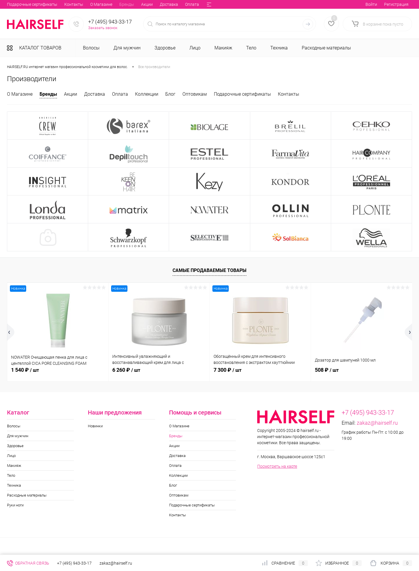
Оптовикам (177, 4)
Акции (64, 4)
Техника (14, 485)
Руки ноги (15, 505)
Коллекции (133, 4)
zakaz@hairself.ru (377, 423)
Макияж (14, 465)
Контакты (288, 94)
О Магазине (18, 4)
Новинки (95, 426)
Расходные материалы (27, 495)
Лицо (11, 455)
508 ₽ (327, 370)
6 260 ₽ (126, 370)
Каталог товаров (39, 48)
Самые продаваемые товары (209, 270)
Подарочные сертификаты (242, 94)
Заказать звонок (103, 28)
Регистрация (396, 4)
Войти (371, 4)
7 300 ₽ (228, 370)
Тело (11, 475)
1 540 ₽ (25, 370)
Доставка (86, 4)
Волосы (13, 426)
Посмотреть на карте (277, 466)
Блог (154, 4)
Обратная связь (28, 563)
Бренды (43, 4)
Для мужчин (17, 436)
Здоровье (15, 446)
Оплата (109, 4)
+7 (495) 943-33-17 (110, 22)
